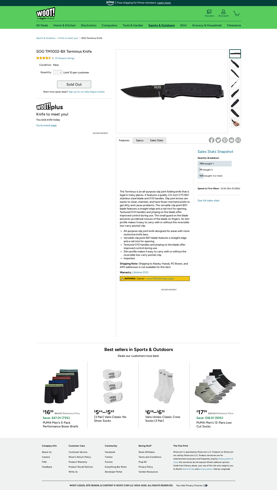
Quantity (45, 72)
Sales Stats (156, 140)
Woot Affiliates (147, 452)
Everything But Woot (116, 467)
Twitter (109, 457)
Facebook (110, 452)
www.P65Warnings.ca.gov (160, 278)
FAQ (44, 462)
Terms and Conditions (150, 457)
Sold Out (74, 84)
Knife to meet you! (68, 38)
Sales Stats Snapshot (215, 151)
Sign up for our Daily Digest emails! (87, 91)
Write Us (73, 471)
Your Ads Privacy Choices (189, 485)
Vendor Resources (148, 471)
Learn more (164, 2)
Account (223, 13)
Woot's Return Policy (80, 457)
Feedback (47, 467)
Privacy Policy (146, 467)
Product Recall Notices (81, 467)
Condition (45, 65)
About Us (47, 452)
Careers (46, 457)
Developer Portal (113, 471)
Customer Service (78, 452)
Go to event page (46, 125)
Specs (140, 140)
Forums (209, 13)
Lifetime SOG (140, 272)
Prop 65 (143, 462)
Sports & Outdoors (46, 38)
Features (124, 140)
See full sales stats (209, 200)
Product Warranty (78, 462)
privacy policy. (206, 469)
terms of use (188, 469)
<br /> (155, 168)
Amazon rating (65, 58)
